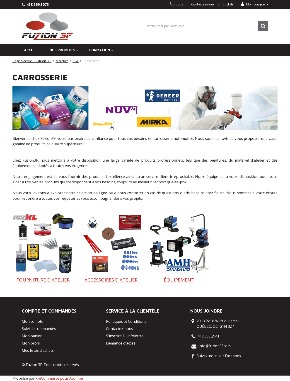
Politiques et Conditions (126, 321)
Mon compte (254, 4)
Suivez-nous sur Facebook (219, 355)
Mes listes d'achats (38, 350)
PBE (75, 61)
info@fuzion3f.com (215, 345)
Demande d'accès (120, 343)
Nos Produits (63, 50)
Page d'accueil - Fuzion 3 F (31, 61)
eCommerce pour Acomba (61, 378)
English (228, 4)
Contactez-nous (203, 4)
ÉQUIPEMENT (179, 280)
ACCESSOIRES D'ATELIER (111, 280)
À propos (176, 4)
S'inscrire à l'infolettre (124, 335)
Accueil (31, 50)
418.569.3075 (35, 4)
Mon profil (31, 343)
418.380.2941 (208, 336)
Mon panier (32, 335)
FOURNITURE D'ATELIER (43, 280)
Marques (62, 61)
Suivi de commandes (39, 328)
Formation (101, 50)
